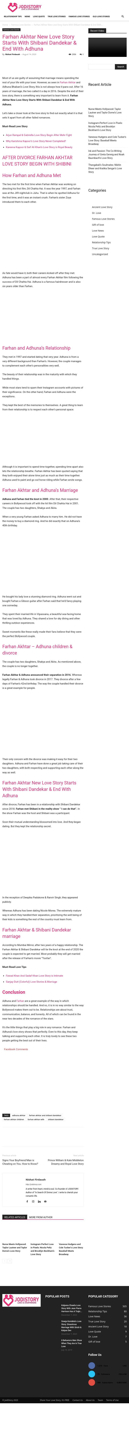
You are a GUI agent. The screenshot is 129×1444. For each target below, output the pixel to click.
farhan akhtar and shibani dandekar (45, 1156)
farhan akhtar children (14, 1160)
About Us (90, 1440)
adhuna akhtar (19, 1156)
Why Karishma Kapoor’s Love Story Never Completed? (36, 181)
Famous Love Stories (79, 16)
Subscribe (122, 1423)
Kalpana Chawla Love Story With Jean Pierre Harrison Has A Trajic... (71, 1349)
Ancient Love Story (102, 207)
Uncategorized (100, 254)
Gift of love (98, 224)
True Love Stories (57, 16)
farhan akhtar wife (36, 1160)
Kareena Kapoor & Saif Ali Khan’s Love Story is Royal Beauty (39, 187)
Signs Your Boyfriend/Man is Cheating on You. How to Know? (20, 1203)
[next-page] (10, 1302)
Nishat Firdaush (12, 54)
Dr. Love (96, 213)
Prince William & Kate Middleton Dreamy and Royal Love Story (66, 1203)
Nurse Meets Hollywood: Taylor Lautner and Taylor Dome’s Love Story (14, 1288)
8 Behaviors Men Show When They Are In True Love (71, 1384)
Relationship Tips (13, 16)
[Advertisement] (43, 357)
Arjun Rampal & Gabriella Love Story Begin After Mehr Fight (39, 175)
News (27, 16)
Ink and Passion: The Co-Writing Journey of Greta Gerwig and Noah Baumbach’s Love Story (106, 154)
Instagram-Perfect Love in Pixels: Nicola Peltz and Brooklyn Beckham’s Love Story (105, 126)
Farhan (20, 1041)
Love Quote (39, 16)
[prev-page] (4, 1302)
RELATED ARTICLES (14, 1258)
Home (5, 24)
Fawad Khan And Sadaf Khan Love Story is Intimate (34, 1016)
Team (100, 1440)
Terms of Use (112, 1440)
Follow (123, 1415)
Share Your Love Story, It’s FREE (54, 1440)
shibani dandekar (55, 1160)
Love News (98, 230)
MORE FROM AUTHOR (40, 1258)
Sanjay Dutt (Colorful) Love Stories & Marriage (31, 1022)
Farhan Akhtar (68, 123)
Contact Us (78, 1440)
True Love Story (100, 248)
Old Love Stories (101, 16)
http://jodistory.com (33, 1225)
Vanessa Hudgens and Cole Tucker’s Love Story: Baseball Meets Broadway (107, 140)
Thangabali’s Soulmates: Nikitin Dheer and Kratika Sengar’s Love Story (105, 168)
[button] (123, 16)
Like (125, 1406)
